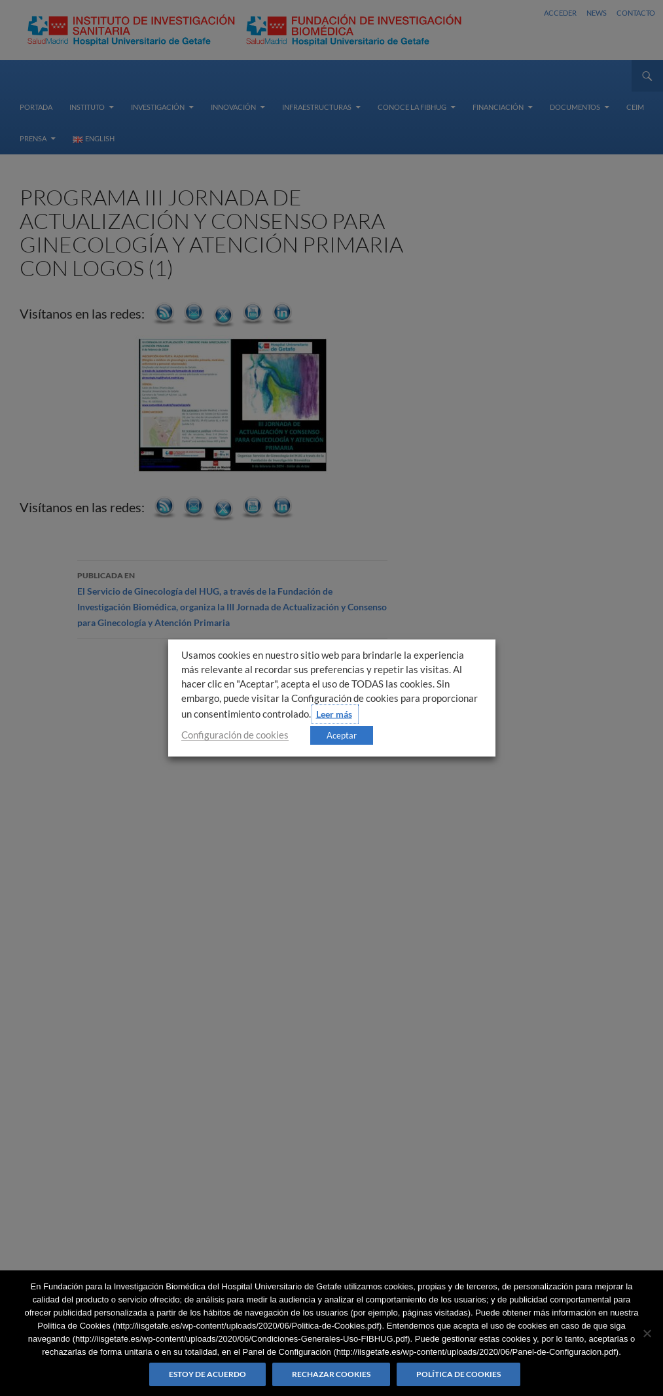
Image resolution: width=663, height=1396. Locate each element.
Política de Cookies (458, 1374)
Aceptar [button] (342, 735)
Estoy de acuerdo (207, 1374)
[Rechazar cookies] (646, 1333)
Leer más (334, 714)
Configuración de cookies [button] (235, 735)
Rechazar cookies (331, 1374)
